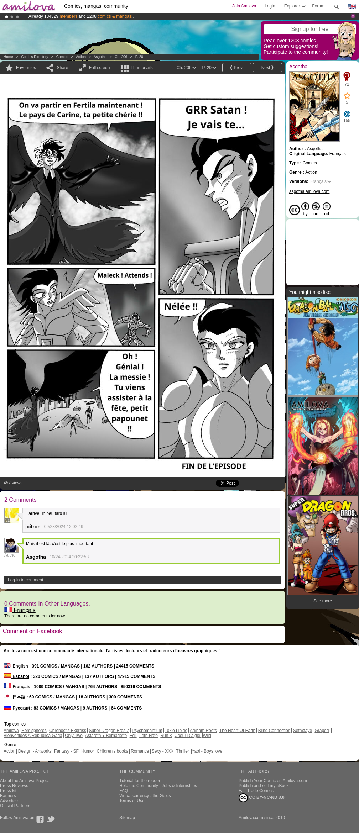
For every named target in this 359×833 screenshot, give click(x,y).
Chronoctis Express (67, 730)
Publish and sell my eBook (264, 785)
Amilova (11, 730)
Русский (17, 708)
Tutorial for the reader (139, 780)
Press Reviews (14, 785)
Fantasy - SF (66, 751)
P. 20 (139, 57)
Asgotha (100, 57)
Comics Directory (34, 57)
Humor (87, 751)
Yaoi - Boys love (207, 751)
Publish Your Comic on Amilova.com (273, 780)
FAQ (123, 790)
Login (270, 6)
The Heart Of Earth (237, 730)
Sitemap (127, 817)
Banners (8, 795)
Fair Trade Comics (256, 790)
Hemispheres (34, 730)
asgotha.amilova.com (309, 191)
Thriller (183, 751)
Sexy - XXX (162, 751)
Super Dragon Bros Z (109, 730)
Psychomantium (147, 730)
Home (8, 57)
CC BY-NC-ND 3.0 (262, 797)
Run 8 (166, 735)
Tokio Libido (176, 730)
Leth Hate (148, 735)
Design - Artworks (35, 751)
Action (81, 57)
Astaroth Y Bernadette (106, 735)
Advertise (9, 800)
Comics (62, 57)
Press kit (8, 790)
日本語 (14, 697)
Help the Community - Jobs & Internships (158, 785)
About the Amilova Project (24, 780)
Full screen (99, 67)
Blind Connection (274, 730)
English (16, 666)
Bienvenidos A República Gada (33, 735)
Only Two (74, 735)
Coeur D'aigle (188, 735)
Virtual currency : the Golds (145, 795)
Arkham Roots (203, 730)
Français (20, 610)
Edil (133, 735)
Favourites (26, 67)
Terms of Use (132, 800)
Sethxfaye (302, 730)
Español (16, 676)
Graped (321, 730)
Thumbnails (142, 67)
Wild (207, 735)
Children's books (112, 751)
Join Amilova (244, 6)
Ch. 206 (121, 57)
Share (62, 67)
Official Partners (15, 805)
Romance (140, 751)
